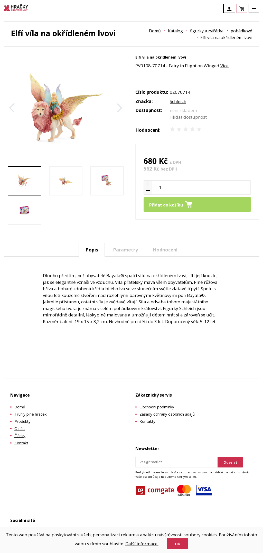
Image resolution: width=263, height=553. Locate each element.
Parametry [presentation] (125, 250)
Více (224, 66)
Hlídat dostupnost (188, 117)
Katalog (175, 31)
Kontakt (21, 442)
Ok (177, 543)
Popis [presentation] (92, 250)
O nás (19, 428)
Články (19, 435)
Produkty (22, 421)
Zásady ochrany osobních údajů (167, 414)
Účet (230, 9)
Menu (257, 11)
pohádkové (241, 31)
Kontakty (147, 421)
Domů (155, 31)
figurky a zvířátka (206, 31)
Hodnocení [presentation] (165, 250)
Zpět (12, 108)
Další (119, 108)
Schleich (178, 101)
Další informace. (141, 544)
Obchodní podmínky (156, 406)
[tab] (92, 250)
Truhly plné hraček (30, 414)
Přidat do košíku (166, 205)
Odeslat (230, 462)
